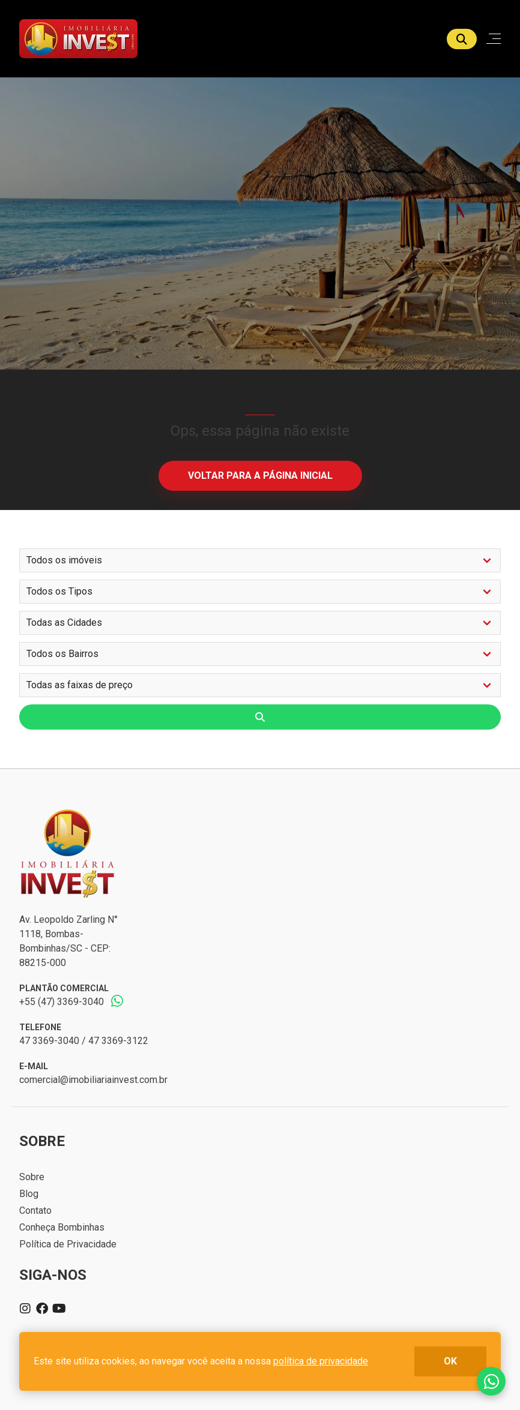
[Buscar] (462, 39)
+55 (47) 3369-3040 (61, 1001)
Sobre (31, 1177)
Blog (28, 1193)
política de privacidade (320, 1361)
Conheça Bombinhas (61, 1227)
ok (450, 1361)
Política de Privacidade (67, 1244)
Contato (35, 1210)
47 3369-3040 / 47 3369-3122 (83, 1040)
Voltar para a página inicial (260, 475)
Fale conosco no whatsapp (491, 1381)
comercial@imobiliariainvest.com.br (93, 1079)
